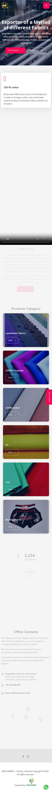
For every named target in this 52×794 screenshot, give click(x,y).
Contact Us (36, 50)
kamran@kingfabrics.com (17, 693)
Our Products (15, 50)
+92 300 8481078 (12, 685)
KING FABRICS (8, 771)
